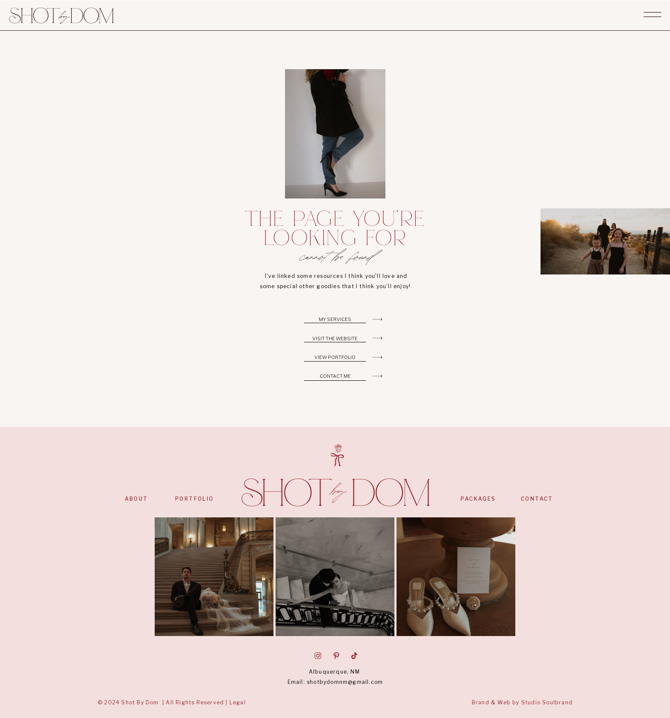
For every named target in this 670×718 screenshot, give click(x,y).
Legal (237, 702)
